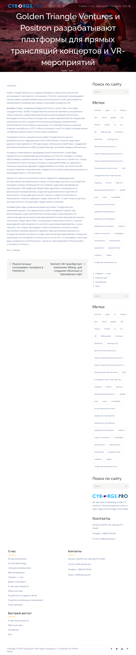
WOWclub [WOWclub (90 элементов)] (98, 139)
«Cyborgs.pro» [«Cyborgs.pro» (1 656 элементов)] (112, 139)
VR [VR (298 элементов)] (95, 132)
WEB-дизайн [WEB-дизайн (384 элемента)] (106, 132)
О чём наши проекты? (18, 586)
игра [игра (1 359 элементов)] (96, 197)
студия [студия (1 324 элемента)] (108, 255)
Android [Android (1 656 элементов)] (97, 110)
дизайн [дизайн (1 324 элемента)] (123, 190)
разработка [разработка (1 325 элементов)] (99, 248)
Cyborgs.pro (28, 648)
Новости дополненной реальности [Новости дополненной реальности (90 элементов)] (108, 161)
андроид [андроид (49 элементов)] (98, 183)
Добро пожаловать (17, 581)
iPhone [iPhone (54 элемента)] (97, 125)
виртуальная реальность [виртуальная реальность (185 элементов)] (104, 190)
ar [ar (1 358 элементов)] (115, 110)
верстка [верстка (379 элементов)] (119, 183)
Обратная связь (15, 591)
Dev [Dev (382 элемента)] (95, 117)
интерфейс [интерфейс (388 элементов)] (115, 197)
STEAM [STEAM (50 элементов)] (107, 125)
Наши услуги (102, 6)
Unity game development (19, 568)
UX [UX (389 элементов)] (121, 125)
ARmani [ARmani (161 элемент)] (123, 110)
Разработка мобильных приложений (25, 600)
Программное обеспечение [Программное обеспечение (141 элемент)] (105, 168)
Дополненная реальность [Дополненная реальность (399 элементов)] (105, 146)
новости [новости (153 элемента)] (121, 226)
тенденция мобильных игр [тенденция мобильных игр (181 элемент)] (105, 262)
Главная (16, 250)
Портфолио (115, 6)
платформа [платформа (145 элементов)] (118, 233)
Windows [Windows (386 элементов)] (119, 132)
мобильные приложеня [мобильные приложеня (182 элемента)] (104, 226)
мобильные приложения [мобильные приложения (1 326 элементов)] (104, 219)
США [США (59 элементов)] (124, 168)
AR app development (17, 558)
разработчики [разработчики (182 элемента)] (114, 248)
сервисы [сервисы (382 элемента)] (98, 255)
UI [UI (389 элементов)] (115, 125)
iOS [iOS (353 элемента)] (122, 117)
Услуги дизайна (15, 604)
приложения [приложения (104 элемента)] (114, 240)
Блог (125, 6)
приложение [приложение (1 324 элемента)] (99, 240)
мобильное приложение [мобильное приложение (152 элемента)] (104, 211)
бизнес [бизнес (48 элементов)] (109, 183)
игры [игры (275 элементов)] (105, 197)
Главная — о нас (87, 6)
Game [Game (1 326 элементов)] (104, 117)
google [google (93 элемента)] (113, 117)
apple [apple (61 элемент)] (107, 110)
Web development (16, 572)
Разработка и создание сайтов (22, 595)
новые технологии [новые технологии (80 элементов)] (102, 233)
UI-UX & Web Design (17, 563)
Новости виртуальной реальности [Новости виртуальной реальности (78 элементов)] (108, 154)
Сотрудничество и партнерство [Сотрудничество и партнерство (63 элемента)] (107, 175)
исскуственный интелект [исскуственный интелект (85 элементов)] (104, 204)
